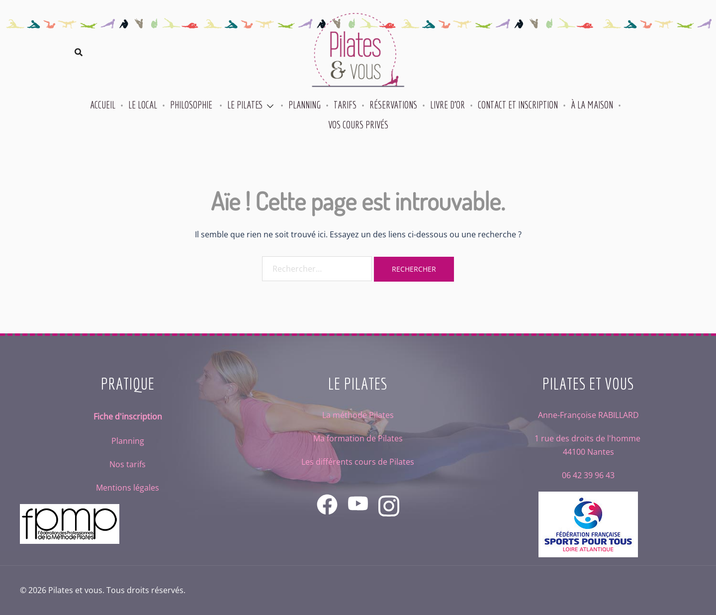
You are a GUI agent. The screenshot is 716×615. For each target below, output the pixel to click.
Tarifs (345, 104)
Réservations (393, 104)
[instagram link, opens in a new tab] (388, 497)
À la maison (592, 104)
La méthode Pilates (358, 415)
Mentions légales (127, 487)
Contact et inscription (518, 104)
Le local (142, 104)
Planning (304, 104)
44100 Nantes (588, 451)
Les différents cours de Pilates (357, 461)
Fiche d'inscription (127, 416)
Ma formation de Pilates (358, 438)
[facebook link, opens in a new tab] (327, 497)
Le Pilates (245, 104)
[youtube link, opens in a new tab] (358, 497)
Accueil (102, 104)
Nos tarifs (127, 464)
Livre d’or (447, 104)
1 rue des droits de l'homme (588, 438)
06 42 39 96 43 (588, 475)
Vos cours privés (358, 124)
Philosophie (192, 104)
